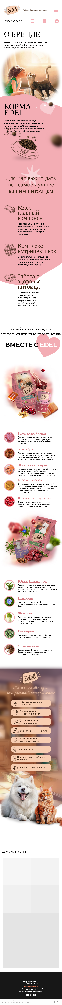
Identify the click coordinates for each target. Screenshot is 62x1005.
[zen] (31, 996)
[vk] (27, 996)
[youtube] (34, 996)
